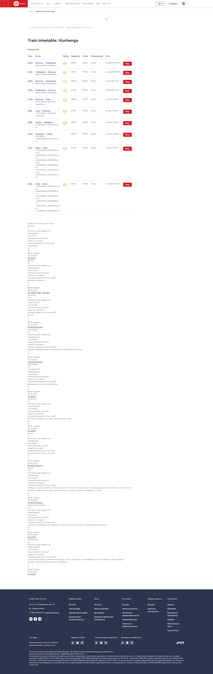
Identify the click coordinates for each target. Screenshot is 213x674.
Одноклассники (35, 619)
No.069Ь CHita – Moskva (39, 293)
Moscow (39, 63)
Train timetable (74, 608)
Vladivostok (51, 63)
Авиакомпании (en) (129, 619)
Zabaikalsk (48, 122)
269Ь (30, 184)
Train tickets (37, 4)
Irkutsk (38, 122)
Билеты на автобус (101, 608)
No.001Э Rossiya (35, 327)
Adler (37, 148)
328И (30, 122)
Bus (48, 4)
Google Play (73, 642)
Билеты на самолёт (129, 608)
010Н (30, 81)
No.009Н (32, 396)
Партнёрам (171, 608)
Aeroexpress (88, 4)
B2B (98, 4)
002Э (30, 63)
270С (30, 148)
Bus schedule (99, 613)
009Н (30, 90)
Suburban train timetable (78, 613)
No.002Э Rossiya (35, 466)
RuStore (82, 642)
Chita (48, 99)
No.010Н (32, 258)
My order (72, 604)
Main (31, 11)
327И (30, 134)
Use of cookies (172, 630)
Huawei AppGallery (77, 642)
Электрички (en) (72, 4)
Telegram (40, 619)
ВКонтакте (31, 619)
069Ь (30, 111)
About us (106, 4)
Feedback (173, 4)
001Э (30, 72)
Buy (127, 63)
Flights (57, 4)
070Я (30, 99)
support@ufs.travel (52, 613)
